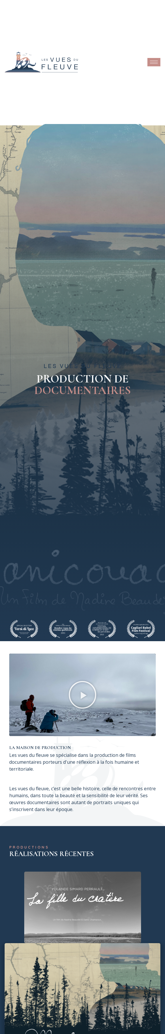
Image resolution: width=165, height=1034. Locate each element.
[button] (82, 694)
